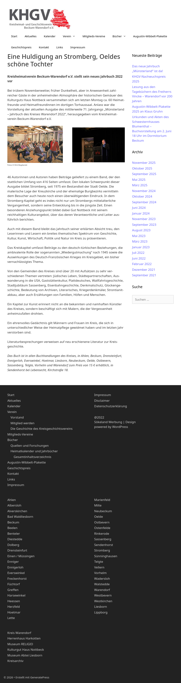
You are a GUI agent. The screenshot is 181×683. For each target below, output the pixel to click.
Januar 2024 (141, 213)
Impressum (77, 47)
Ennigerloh (15, 567)
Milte (98, 505)
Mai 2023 (139, 236)
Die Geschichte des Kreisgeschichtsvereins (41, 428)
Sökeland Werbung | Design (115, 422)
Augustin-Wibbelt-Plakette (150, 36)
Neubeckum (103, 511)
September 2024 (144, 202)
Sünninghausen (105, 556)
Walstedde (102, 584)
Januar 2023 (141, 247)
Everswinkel (16, 573)
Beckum (13, 522)
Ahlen (11, 500)
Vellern (99, 567)
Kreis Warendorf (19, 633)
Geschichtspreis (21, 47)
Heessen (13, 601)
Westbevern (103, 595)
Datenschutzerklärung (110, 406)
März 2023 (139, 241)
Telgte (98, 561)
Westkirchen (103, 601)
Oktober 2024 (142, 196)
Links (59, 47)
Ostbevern (101, 522)
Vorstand (17, 417)
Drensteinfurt (17, 550)
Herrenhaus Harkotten (24, 638)
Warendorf (102, 590)
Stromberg (102, 550)
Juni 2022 (139, 258)
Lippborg (100, 612)
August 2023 (141, 230)
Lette (11, 618)
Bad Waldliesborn (20, 516)
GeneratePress (39, 677)
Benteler (13, 533)
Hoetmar (13, 612)
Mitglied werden (22, 423)
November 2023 (144, 219)
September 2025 (144, 174)
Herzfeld (13, 606)
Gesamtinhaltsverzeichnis (32, 457)
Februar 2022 (142, 264)
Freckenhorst (17, 578)
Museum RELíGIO (20, 644)
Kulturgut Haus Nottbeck (25, 649)
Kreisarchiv (15, 661)
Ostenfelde (102, 528)
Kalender (49, 36)
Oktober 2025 (142, 168)
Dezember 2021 (143, 269)
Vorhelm (100, 573)
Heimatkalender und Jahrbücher (34, 451)
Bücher (120, 36)
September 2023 (144, 224)
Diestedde (14, 539)
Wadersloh (102, 578)
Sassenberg (102, 539)
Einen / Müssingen (20, 556)
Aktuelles (30, 36)
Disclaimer (102, 400)
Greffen (12, 590)
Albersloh (14, 505)
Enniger (13, 561)
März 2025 (139, 185)
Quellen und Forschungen (30, 445)
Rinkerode (101, 533)
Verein (71, 36)
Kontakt (44, 47)
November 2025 (144, 162)
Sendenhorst (103, 545)
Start (14, 36)
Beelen (12, 528)
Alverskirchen (17, 511)
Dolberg (13, 545)
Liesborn (100, 606)
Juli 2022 (138, 252)
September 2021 (144, 275)
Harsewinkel (16, 595)
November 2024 (144, 191)
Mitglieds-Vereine (94, 36)
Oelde (98, 516)
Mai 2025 (139, 179)
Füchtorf (13, 584)
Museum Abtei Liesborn (24, 655)
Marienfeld (102, 500)
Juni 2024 (139, 207)
